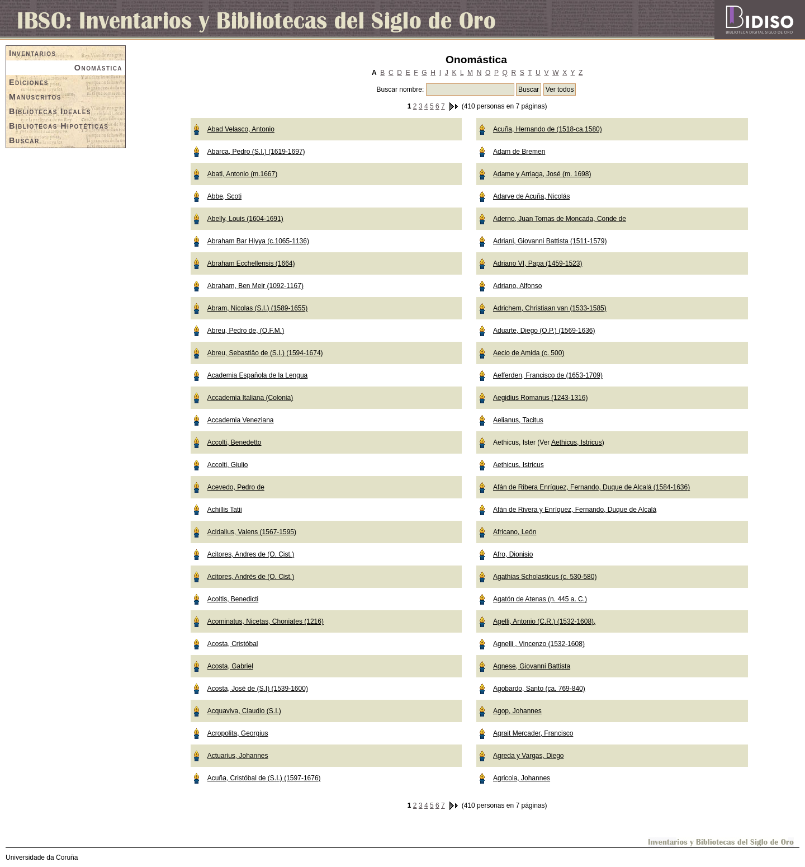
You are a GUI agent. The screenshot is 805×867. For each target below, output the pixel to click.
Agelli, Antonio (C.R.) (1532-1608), (544, 621)
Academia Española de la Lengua (257, 375)
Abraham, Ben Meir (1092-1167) (255, 286)
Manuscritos (35, 96)
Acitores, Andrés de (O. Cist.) (250, 577)
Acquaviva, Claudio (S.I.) (244, 711)
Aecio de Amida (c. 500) (528, 353)
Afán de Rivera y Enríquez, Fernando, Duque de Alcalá (574, 509)
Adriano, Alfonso (517, 286)
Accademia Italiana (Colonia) (250, 398)
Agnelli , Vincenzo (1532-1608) (539, 644)
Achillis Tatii (224, 509)
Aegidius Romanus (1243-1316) (540, 398)
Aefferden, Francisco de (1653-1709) (548, 375)
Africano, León (514, 532)
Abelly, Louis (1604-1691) (245, 219)
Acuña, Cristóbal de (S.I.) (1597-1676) (264, 778)
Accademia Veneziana (240, 420)
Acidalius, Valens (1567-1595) (251, 532)
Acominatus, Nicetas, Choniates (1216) (265, 621)
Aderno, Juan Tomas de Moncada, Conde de (559, 219)
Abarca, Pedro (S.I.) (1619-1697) (256, 152)
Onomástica (98, 67)
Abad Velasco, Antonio (240, 129)
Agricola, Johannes (521, 778)
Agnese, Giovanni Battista (531, 666)
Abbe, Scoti (224, 196)
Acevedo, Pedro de (235, 487)
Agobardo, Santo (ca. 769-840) (539, 688)
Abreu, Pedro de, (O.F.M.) (245, 330)
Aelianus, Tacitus (518, 420)
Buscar (24, 140)
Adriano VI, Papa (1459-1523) (537, 263)
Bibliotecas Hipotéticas (58, 125)
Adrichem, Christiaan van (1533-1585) (550, 308)
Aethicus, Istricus (576, 442)
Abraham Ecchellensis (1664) (251, 263)
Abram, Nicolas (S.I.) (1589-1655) (257, 308)
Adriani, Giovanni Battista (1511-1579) (550, 241)
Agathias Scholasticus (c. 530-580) (544, 577)
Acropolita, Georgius (237, 733)
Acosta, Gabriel (230, 666)
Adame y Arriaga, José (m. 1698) (542, 174)
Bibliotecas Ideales (50, 111)
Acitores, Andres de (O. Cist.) (250, 554)
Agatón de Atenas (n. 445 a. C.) (540, 599)
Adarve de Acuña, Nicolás (531, 196)
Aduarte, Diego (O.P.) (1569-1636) (544, 330)
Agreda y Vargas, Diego (528, 756)
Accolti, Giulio (227, 465)
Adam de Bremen (519, 152)
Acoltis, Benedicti (232, 599)
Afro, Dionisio (513, 554)
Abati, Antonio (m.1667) (242, 174)
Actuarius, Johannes (237, 756)
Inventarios (32, 53)
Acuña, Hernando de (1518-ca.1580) (547, 129)
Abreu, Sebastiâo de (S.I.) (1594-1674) (265, 353)
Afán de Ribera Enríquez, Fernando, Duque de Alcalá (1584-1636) (591, 487)
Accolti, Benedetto (234, 442)
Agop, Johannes (517, 711)
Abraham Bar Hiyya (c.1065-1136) (258, 241)
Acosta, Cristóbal (232, 644)
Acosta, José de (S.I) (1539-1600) (257, 688)
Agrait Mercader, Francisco (533, 733)
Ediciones (29, 82)
